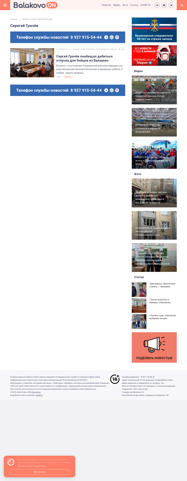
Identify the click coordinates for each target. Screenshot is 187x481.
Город (85, 49)
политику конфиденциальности (31, 466)
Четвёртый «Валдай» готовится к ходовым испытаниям (147, 128)
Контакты (36, 392)
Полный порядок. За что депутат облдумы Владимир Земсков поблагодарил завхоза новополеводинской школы (152, 260)
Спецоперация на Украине (108, 49)
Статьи (134, 5)
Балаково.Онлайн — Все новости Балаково (36, 5)
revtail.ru (39, 395)
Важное (78, 49)
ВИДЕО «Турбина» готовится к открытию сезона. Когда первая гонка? (152, 96)
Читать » (71, 77)
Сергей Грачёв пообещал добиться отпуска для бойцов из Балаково (87, 58)
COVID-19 (145, 5)
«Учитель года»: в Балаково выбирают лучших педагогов (162, 318)
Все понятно (39, 472)
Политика (92, 49)
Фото (125, 5)
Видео (116, 5)
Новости (106, 5)
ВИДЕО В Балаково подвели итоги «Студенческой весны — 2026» (153, 161)
